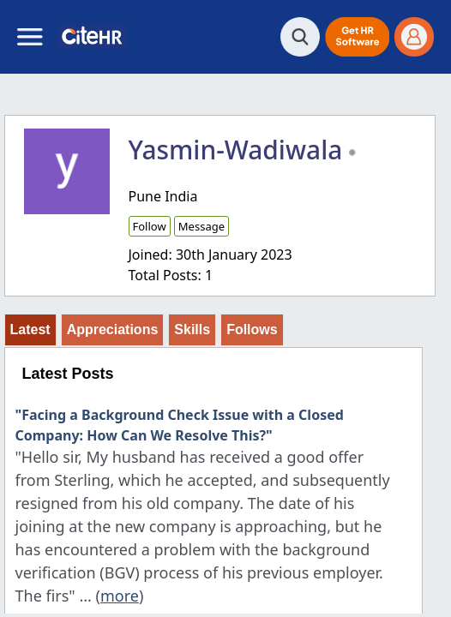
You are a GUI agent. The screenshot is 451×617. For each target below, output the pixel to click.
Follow (149, 226)
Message (201, 226)
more (119, 595)
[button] (357, 37)
